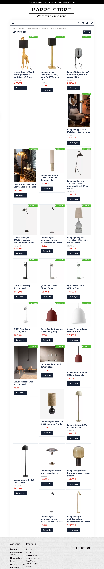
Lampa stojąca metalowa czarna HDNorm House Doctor (51, 237)
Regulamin (14, 539)
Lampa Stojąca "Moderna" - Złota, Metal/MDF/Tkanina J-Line (51, 75)
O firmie (29, 539)
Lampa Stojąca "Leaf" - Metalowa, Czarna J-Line (78, 129)
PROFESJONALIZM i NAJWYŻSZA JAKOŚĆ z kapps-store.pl (33, 552)
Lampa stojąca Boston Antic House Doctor (51, 466)
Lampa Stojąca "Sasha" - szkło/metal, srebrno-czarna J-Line (78, 74)
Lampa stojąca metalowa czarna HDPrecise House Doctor (52, 512)
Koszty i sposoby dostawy (16, 543)
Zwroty (12, 551)
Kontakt (29, 542)
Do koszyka (20, 87)
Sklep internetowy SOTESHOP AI (85, 566)
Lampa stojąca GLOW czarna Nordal (24, 475)
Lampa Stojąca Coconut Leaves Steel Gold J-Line (25, 184)
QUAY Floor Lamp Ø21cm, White (22, 326)
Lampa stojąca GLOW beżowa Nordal (77, 421)
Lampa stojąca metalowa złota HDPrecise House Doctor (78, 512)
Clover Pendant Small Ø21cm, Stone (51, 361)
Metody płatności (16, 547)
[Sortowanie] (89, 32)
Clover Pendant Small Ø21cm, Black (24, 378)
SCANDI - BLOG (31, 545)
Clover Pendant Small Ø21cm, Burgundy (77, 369)
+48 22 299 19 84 (69, 2)
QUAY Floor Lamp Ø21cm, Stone (49, 283)
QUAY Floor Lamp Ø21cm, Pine (75, 283)
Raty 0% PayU (15, 557)
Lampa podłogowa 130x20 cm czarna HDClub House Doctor (24, 237)
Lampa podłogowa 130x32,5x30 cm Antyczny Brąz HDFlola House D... (77, 183)
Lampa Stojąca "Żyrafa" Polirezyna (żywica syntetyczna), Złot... (25, 74)
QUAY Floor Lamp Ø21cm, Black (22, 283)
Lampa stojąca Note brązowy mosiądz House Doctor (78, 467)
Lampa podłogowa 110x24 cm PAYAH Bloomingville (49, 175)
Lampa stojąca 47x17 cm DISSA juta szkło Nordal (52, 418)
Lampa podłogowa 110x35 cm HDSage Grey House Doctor (78, 237)
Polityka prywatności (17, 554)
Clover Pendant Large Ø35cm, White (77, 326)
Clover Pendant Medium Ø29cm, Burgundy (52, 326)
